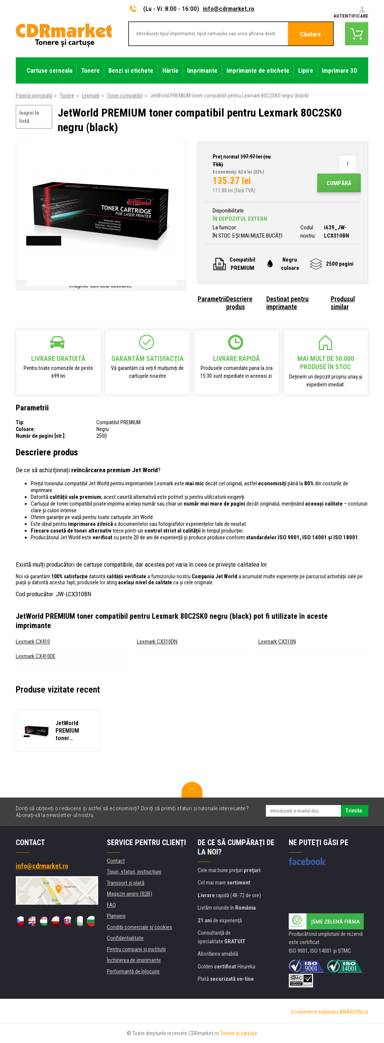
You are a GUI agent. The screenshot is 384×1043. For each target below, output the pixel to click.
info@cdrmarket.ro (228, 8)
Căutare (310, 34)
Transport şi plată (125, 883)
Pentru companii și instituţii (136, 949)
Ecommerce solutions (315, 1012)
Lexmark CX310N (277, 641)
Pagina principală (34, 96)
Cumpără (339, 183)
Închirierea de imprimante (134, 960)
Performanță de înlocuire (133, 971)
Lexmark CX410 (33, 641)
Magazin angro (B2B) (129, 893)
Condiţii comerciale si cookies (139, 927)
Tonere (67, 96)
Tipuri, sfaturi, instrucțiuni (134, 871)
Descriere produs (239, 303)
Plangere (116, 916)
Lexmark (90, 96)
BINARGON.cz (354, 1012)
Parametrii (212, 299)
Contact (116, 860)
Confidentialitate (125, 938)
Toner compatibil (124, 96)
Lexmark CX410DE (36, 656)
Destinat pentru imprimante (287, 303)
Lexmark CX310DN (157, 641)
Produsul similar (343, 303)
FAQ (111, 905)
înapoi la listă (29, 117)
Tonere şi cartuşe (238, 1033)
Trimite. (354, 810)
